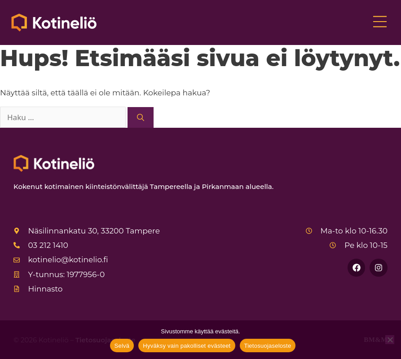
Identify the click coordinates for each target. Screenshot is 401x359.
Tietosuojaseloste (267, 345)
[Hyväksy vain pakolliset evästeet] (389, 339)
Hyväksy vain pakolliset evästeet (186, 345)
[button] (380, 22)
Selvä (122, 345)
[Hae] (141, 117)
